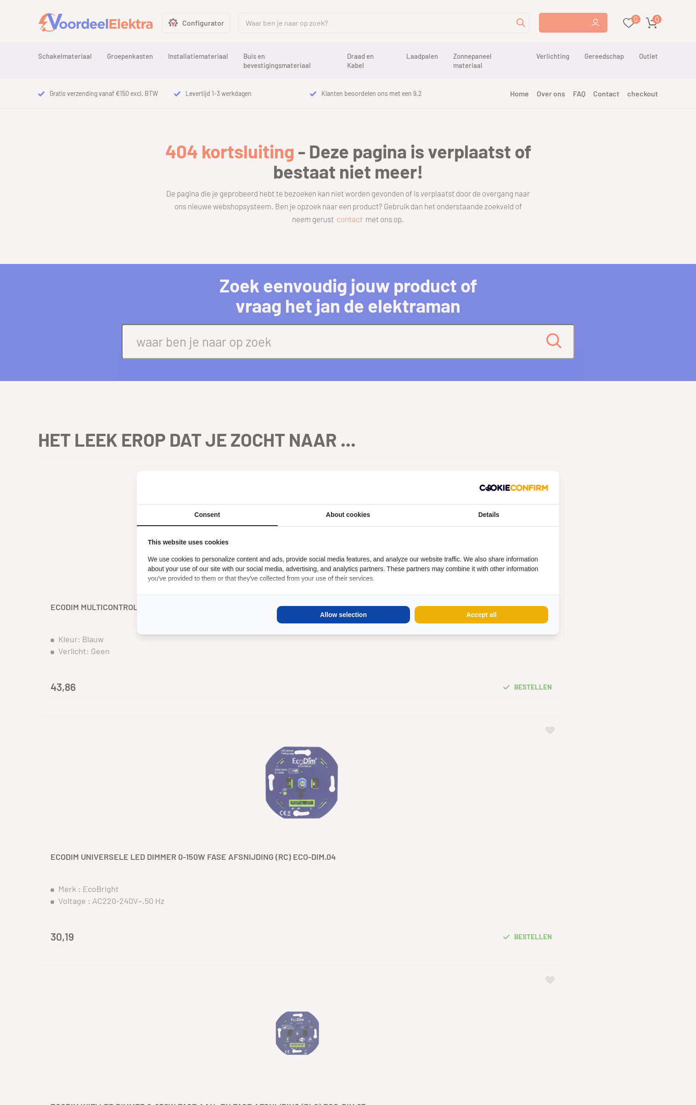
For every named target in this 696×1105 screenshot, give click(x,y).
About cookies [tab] (348, 514)
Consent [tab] (207, 514)
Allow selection (343, 614)
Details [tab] (489, 514)
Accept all (481, 614)
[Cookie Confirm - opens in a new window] (513, 487)
